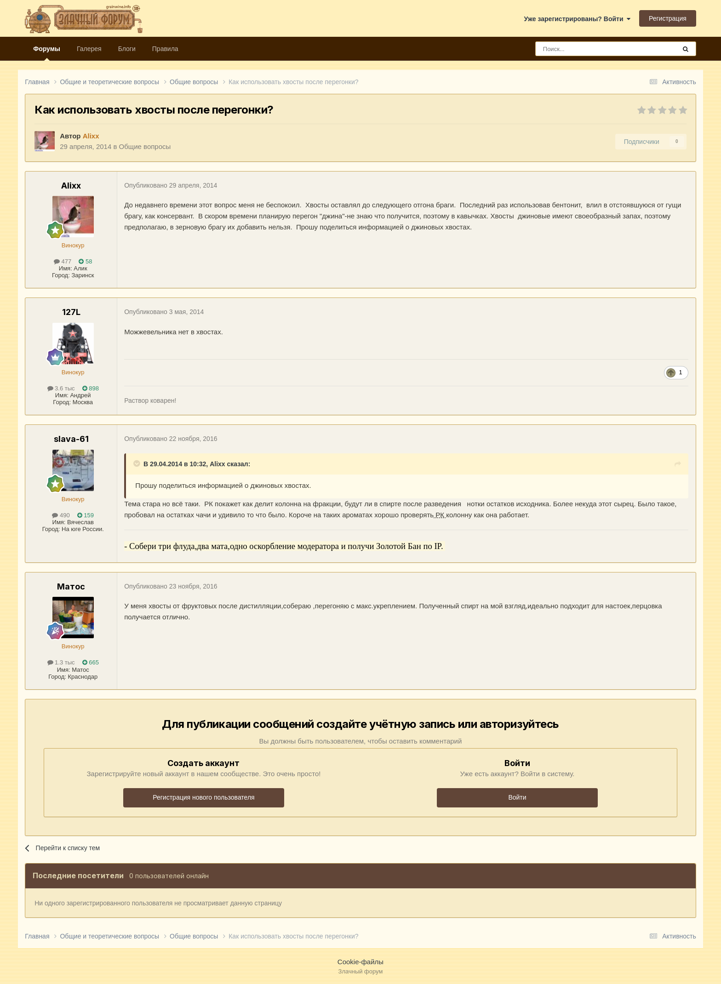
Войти (517, 797)
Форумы (46, 53)
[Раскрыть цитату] (137, 463)
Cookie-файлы (360, 962)
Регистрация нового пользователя (203, 797)
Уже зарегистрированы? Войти (577, 19)
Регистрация (668, 18)
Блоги (127, 48)
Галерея (89, 48)
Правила (165, 48)
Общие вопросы (145, 146)
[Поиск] (585, 49)
